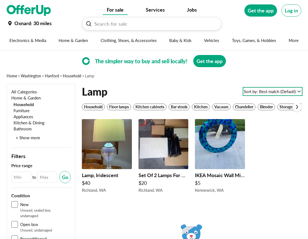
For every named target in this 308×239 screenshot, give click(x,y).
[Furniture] (20, 110)
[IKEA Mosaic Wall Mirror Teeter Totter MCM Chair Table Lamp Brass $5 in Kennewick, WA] (220, 157)
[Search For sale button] (88, 23)
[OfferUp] (29, 10)
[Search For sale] (154, 24)
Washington (31, 75)
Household (72, 75)
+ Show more (28, 137)
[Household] (22, 104)
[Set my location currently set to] (29, 23)
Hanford (52, 75)
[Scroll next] (297, 107)
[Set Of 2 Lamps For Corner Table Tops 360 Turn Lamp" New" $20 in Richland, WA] (164, 157)
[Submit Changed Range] (65, 177)
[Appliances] (22, 116)
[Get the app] (260, 10)
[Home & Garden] (26, 97)
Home (12, 75)
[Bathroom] (21, 128)
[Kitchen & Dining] (28, 122)
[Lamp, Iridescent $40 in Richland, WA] (107, 157)
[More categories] (293, 40)
